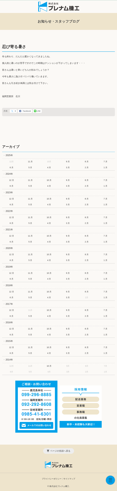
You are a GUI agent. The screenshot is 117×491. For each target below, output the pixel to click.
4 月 (49, 167)
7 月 (105, 161)
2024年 (9, 174)
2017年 (9, 304)
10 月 (49, 180)
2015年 (9, 341)
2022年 (9, 211)
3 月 (68, 167)
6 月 (11, 167)
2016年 (9, 322)
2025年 (9, 155)
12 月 (11, 180)
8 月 (86, 161)
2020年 (9, 248)
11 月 (30, 161)
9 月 (68, 161)
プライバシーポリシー (52, 479)
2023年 (9, 192)
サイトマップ (69, 479)
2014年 (9, 359)
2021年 (9, 229)
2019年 (9, 267)
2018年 (9, 285)
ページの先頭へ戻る (60, 451)
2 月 (86, 167)
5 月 (30, 167)
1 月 (105, 167)
